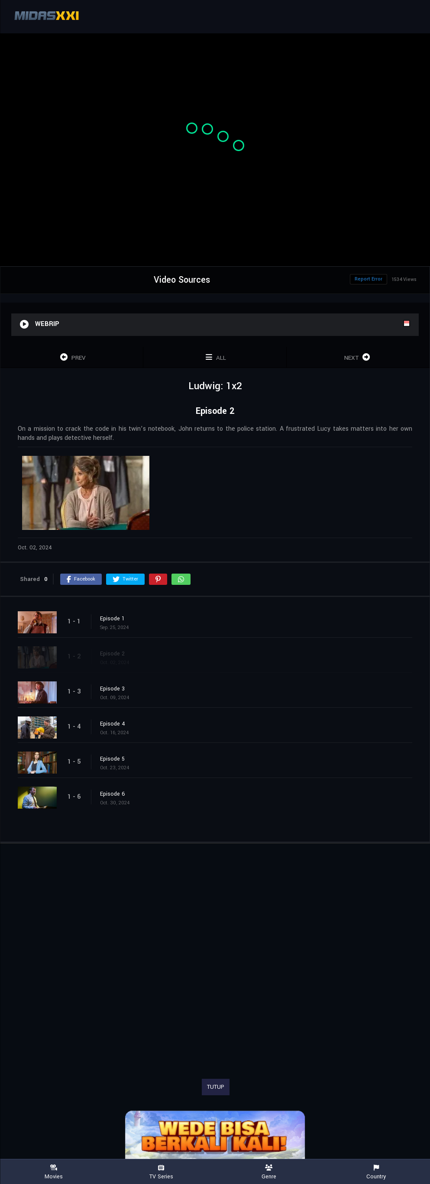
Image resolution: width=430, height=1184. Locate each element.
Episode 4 (112, 724)
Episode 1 (112, 619)
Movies (53, 1172)
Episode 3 (112, 689)
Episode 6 (112, 794)
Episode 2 (112, 654)
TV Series (161, 1172)
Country (376, 1172)
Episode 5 (112, 759)
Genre (269, 1172)
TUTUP (215, 1087)
